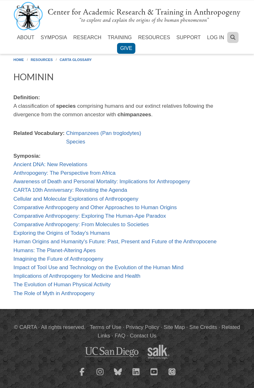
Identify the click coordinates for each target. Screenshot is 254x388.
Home (19, 60)
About (25, 37)
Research (87, 37)
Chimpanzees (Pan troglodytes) (103, 133)
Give (126, 48)
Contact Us (143, 336)
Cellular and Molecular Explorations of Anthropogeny (76, 199)
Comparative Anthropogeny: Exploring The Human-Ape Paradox (90, 216)
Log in (215, 37)
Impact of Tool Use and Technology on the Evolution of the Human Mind (99, 267)
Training (120, 37)
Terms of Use (105, 327)
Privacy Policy (142, 327)
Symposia (54, 37)
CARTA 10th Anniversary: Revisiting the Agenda (70, 190)
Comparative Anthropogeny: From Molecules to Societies (81, 224)
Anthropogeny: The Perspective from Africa (65, 173)
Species (75, 142)
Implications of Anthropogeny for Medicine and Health (77, 276)
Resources (154, 37)
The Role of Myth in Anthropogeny (54, 293)
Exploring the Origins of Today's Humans (62, 233)
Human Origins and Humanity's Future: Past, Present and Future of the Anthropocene (115, 242)
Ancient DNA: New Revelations (50, 164)
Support (188, 37)
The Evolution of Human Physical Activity (62, 285)
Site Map (174, 327)
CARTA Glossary (76, 60)
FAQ (120, 336)
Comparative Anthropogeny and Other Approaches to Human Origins (95, 207)
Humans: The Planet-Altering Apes (55, 250)
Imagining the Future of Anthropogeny (58, 259)
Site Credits (203, 327)
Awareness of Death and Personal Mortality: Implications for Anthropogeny (102, 182)
